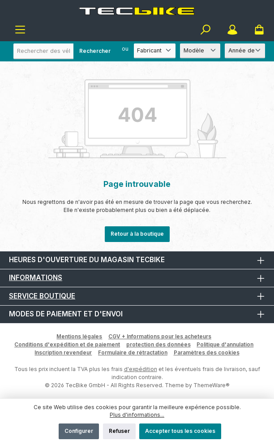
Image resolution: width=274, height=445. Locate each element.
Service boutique (42, 296)
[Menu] (20, 30)
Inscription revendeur (63, 352)
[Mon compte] (232, 30)
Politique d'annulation (225, 344)
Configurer (78, 431)
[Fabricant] (155, 50)
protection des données (158, 344)
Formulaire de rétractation (132, 352)
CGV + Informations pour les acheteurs (159, 336)
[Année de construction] (245, 50)
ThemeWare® (211, 385)
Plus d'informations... (137, 414)
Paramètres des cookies (207, 352)
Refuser (119, 431)
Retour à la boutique (137, 233)
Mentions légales (79, 336)
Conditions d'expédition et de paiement (67, 344)
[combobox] (64, 51)
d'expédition (140, 369)
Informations (35, 277)
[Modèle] (200, 50)
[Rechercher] (205, 30)
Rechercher (95, 51)
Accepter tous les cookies (180, 431)
